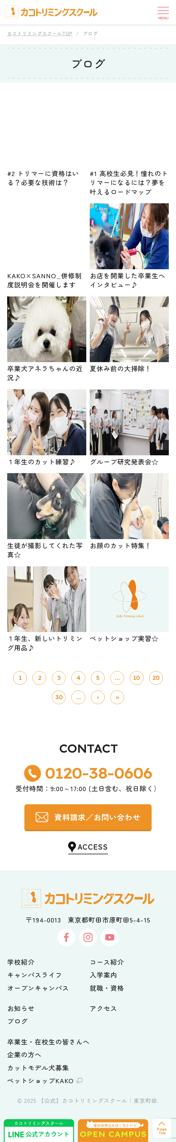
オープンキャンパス (38, 988)
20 (156, 677)
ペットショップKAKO (40, 1080)
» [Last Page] (117, 697)
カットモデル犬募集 (38, 1067)
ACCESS (93, 846)
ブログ (17, 1021)
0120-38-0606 (98, 773)
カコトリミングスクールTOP (40, 33)
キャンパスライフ (34, 974)
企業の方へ (24, 1054)
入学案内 (103, 974)
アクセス (103, 1008)
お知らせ (21, 1008)
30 (59, 697)
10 (136, 677)
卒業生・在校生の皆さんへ (48, 1041)
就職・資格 (107, 988)
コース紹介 (107, 962)
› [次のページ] (98, 697)
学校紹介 (21, 962)
